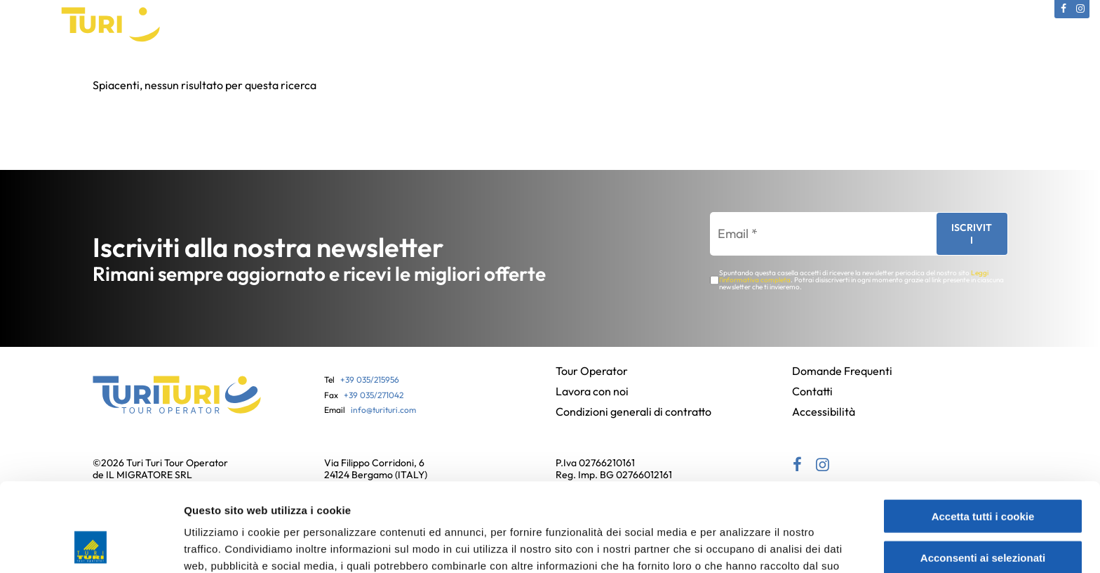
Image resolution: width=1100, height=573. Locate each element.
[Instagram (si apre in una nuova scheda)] (1080, 9)
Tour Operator (193, 73)
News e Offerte (801, 73)
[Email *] (817, 234)
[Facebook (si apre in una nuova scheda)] (1064, 9)
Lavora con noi (592, 391)
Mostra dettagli (745, 545)
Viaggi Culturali (356, 73)
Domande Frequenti (842, 371)
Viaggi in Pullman (458, 73)
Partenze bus (709, 73)
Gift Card (546, 73)
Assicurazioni (622, 73)
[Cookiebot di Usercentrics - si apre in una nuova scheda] (90, 545)
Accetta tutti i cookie (983, 433)
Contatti (880, 73)
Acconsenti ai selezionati (982, 474)
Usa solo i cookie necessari (983, 515)
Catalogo (273, 73)
